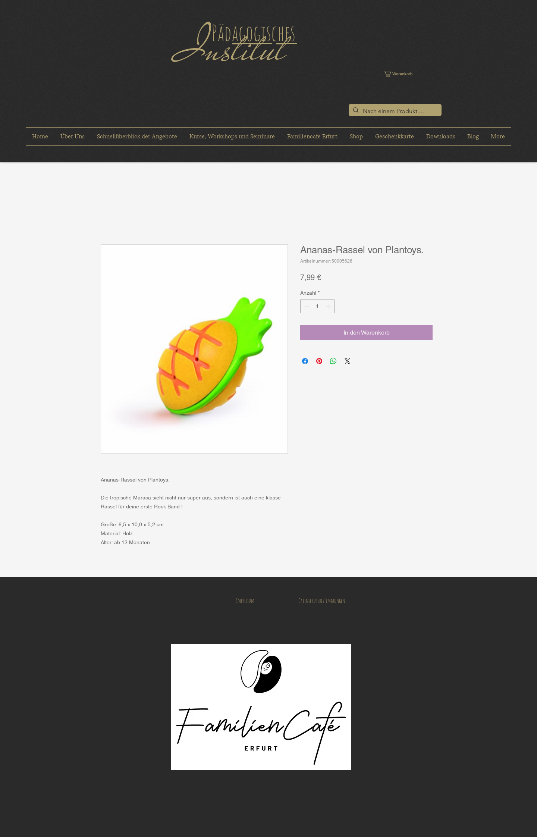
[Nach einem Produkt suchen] (394, 111)
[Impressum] (245, 600)
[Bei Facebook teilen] (305, 361)
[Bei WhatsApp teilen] (333, 361)
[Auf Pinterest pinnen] (319, 361)
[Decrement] (306, 306)
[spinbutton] (317, 306)
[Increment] (328, 306)
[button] (403, 74)
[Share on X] (347, 361)
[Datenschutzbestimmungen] (321, 600)
